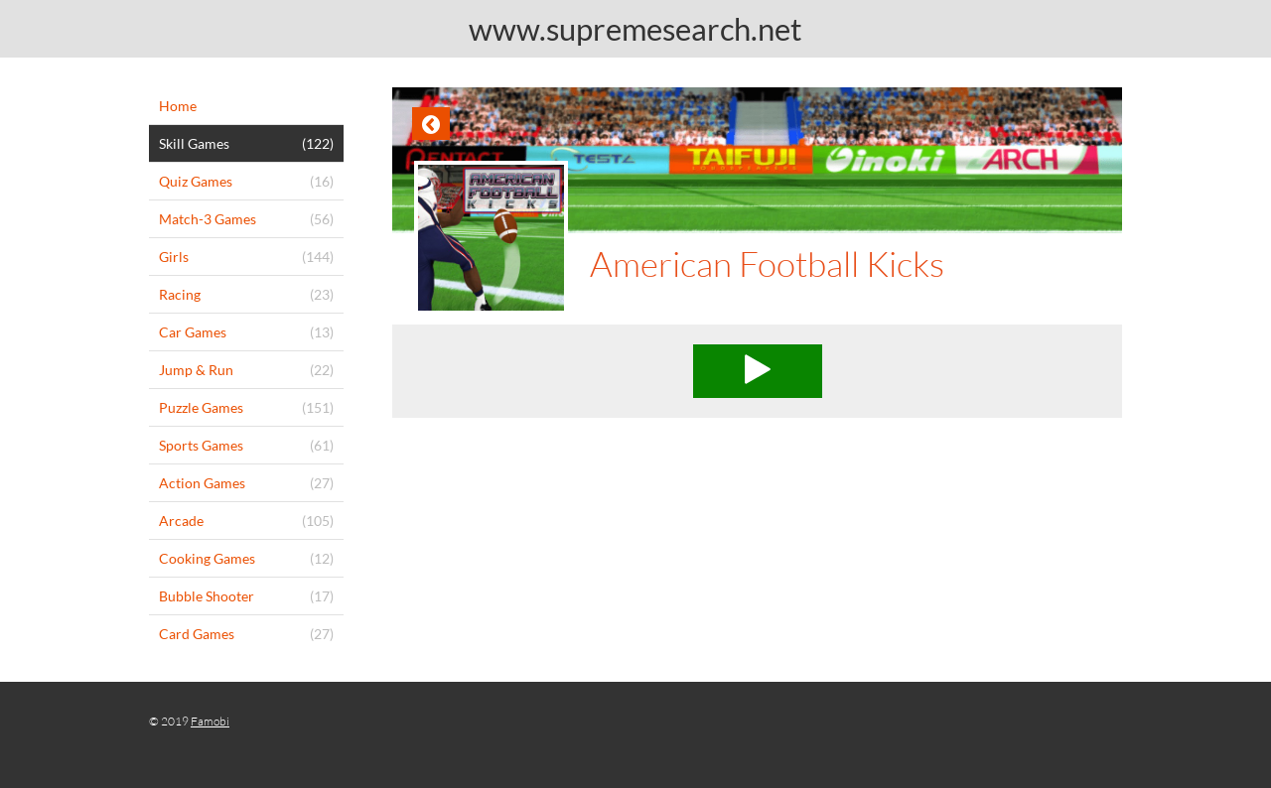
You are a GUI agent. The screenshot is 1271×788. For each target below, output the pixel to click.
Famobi (210, 721)
